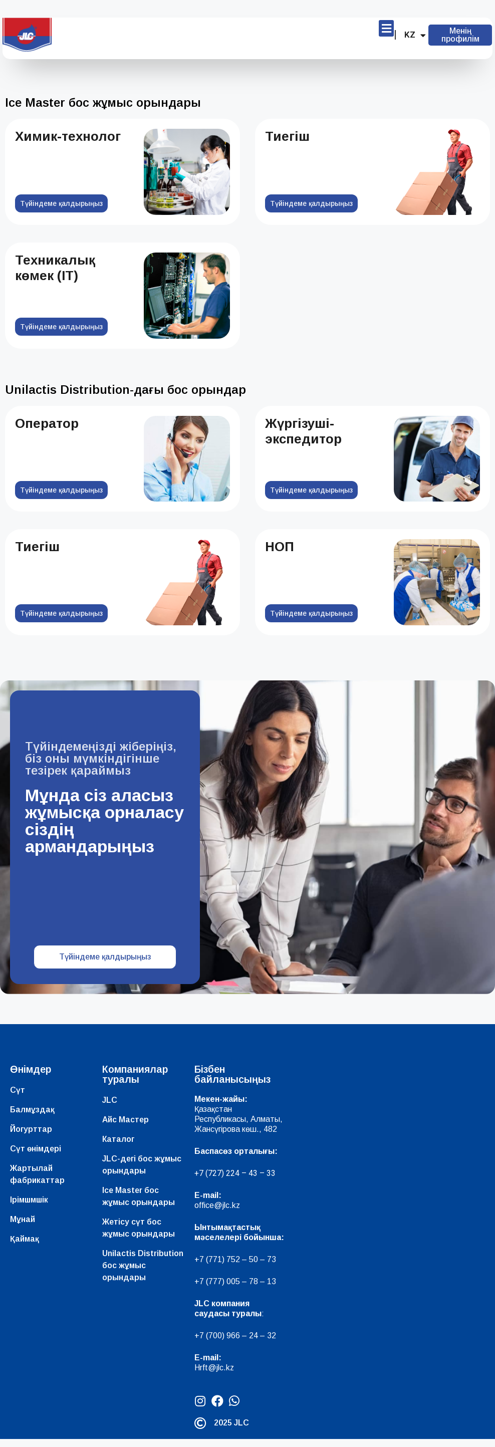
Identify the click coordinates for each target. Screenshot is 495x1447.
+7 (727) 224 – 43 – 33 (235, 1181)
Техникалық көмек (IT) (55, 268)
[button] (386, 28)
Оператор (47, 423)
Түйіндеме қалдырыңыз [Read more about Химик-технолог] (61, 203)
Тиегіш (287, 136)
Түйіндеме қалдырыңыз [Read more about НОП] (311, 613)
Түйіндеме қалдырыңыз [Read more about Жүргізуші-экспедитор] (311, 490)
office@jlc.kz (217, 1213)
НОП (279, 546)
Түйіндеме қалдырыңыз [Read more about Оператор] (61, 490)
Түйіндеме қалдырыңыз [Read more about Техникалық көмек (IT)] (61, 327)
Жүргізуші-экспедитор (303, 431)
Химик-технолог (68, 136)
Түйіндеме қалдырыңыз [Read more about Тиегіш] (311, 203)
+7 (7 (203, 1267)
